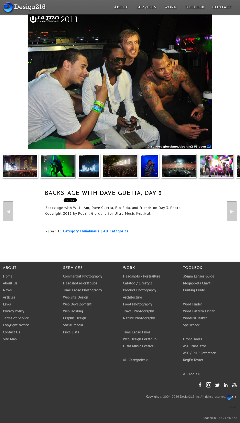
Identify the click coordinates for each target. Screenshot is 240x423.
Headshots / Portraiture (141, 276)
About (121, 7)
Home (7, 276)
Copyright (152, 396)
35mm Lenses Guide (198, 276)
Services (146, 7)
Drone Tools (192, 339)
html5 (232, 407)
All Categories (115, 231)
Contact (221, 7)
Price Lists (71, 332)
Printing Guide (194, 290)
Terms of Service (16, 318)
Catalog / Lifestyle (137, 283)
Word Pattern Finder (199, 311)
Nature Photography (139, 318)
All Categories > (135, 359)
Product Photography (139, 290)
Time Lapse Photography (82, 290)
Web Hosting (73, 311)
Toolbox (194, 7)
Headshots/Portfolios (80, 283)
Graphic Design (74, 318)
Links (7, 304)
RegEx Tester (193, 359)
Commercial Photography (82, 276)
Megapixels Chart (196, 283)
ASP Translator (194, 346)
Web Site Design (75, 297)
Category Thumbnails (81, 231)
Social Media (73, 325)
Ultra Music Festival (139, 346)
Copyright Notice (16, 325)
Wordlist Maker (195, 318)
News (7, 290)
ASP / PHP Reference (199, 353)
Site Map (10, 339)
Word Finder (192, 304)
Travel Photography (138, 311)
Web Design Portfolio (139, 339)
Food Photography (137, 304)
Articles (9, 297)
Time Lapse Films (136, 332)
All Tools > (191, 374)
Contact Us (11, 332)
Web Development (77, 304)
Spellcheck (191, 325)
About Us (10, 283)
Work (170, 7)
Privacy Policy (13, 311)
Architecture (132, 297)
